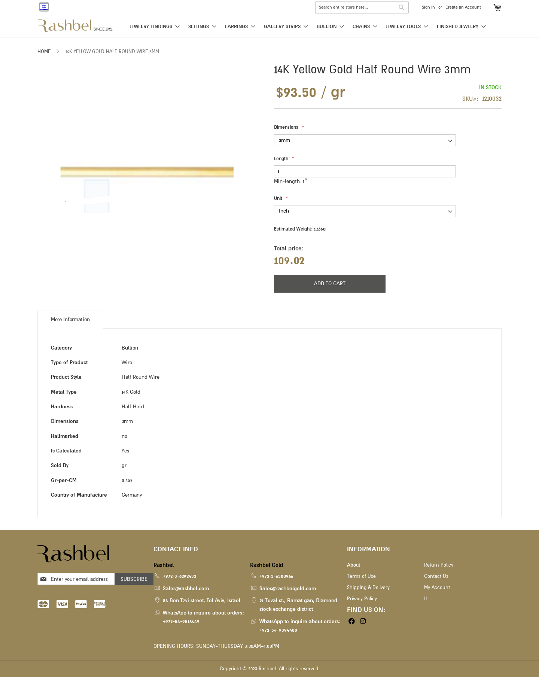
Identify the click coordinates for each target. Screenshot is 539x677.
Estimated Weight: (300, 229)
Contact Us (436, 576)
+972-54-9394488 (278, 630)
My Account (437, 588)
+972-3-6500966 (276, 576)
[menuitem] (152, 26)
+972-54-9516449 (181, 621)
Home (44, 52)
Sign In (428, 7)
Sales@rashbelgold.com (287, 588)
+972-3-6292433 (180, 576)
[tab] (70, 320)
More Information (70, 319)
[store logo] (75, 25)
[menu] (269, 26)
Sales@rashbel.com (186, 588)
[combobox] (362, 7)
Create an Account (463, 7)
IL (426, 599)
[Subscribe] (134, 579)
